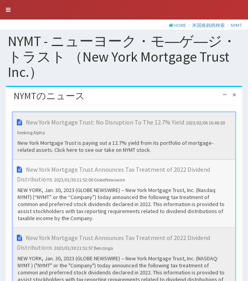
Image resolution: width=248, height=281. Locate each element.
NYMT (236, 25)
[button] (8, 10)
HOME (180, 25)
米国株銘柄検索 (208, 25)
